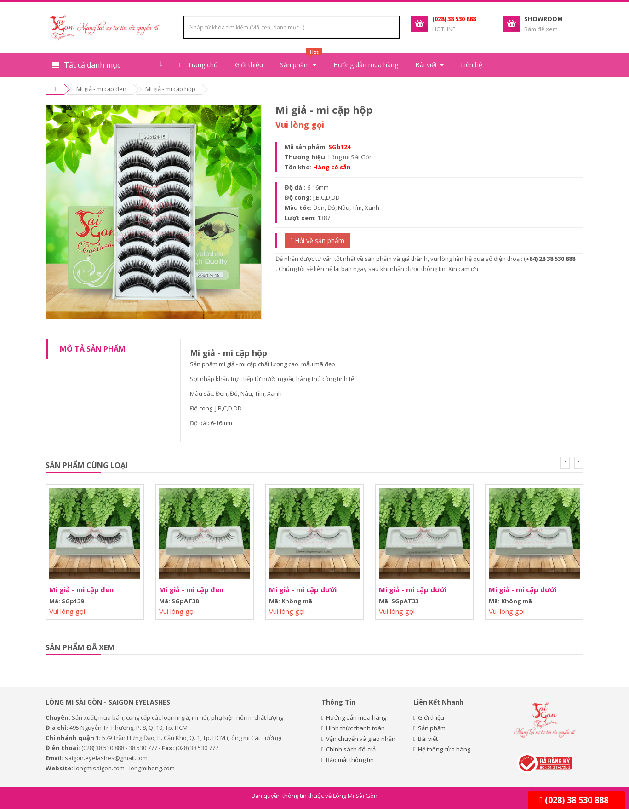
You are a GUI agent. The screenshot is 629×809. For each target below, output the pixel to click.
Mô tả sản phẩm (93, 349)
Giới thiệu (249, 64)
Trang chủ (198, 64)
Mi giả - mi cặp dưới (303, 589)
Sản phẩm (432, 728)
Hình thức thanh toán (355, 728)
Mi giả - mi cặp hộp (170, 89)
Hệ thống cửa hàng (444, 749)
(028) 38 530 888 (573, 799)
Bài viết (428, 738)
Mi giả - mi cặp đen (101, 89)
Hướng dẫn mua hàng (365, 64)
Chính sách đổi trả (351, 749)
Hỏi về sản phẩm (317, 240)
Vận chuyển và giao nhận (360, 738)
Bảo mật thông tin (350, 760)
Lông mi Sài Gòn (350, 157)
